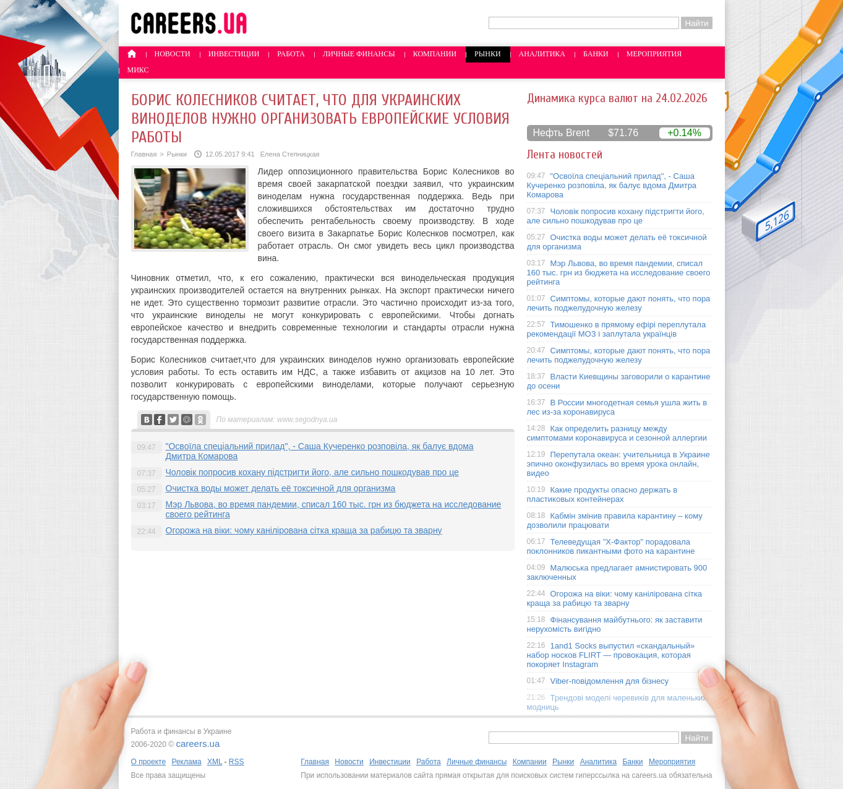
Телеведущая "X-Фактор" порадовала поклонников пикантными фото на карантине (611, 546)
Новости (172, 54)
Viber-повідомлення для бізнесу (609, 681)
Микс (138, 70)
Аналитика (542, 54)
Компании (434, 54)
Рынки (487, 54)
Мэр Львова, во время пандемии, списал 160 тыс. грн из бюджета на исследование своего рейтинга (619, 273)
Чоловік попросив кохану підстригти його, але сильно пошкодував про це (312, 472)
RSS (236, 761)
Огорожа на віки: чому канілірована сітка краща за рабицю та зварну (304, 530)
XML (214, 761)
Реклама (186, 761)
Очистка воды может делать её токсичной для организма (281, 488)
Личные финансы (359, 54)
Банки (596, 54)
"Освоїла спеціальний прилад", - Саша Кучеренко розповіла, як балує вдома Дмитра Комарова (612, 185)
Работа (291, 54)
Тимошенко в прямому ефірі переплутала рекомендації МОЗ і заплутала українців (616, 329)
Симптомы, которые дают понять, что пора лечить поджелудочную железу (619, 303)
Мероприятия (654, 54)
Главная (144, 154)
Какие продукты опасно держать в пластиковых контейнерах (602, 494)
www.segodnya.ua (307, 419)
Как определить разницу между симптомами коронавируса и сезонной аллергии (617, 433)
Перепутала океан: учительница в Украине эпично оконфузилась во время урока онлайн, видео (618, 464)
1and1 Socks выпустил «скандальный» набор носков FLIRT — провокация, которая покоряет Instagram (611, 655)
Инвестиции (234, 54)
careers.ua (198, 743)
